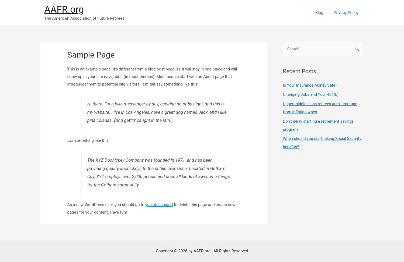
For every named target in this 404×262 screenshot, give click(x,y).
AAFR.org (64, 9)
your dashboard (159, 204)
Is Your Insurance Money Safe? (310, 85)
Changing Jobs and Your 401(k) (311, 94)
